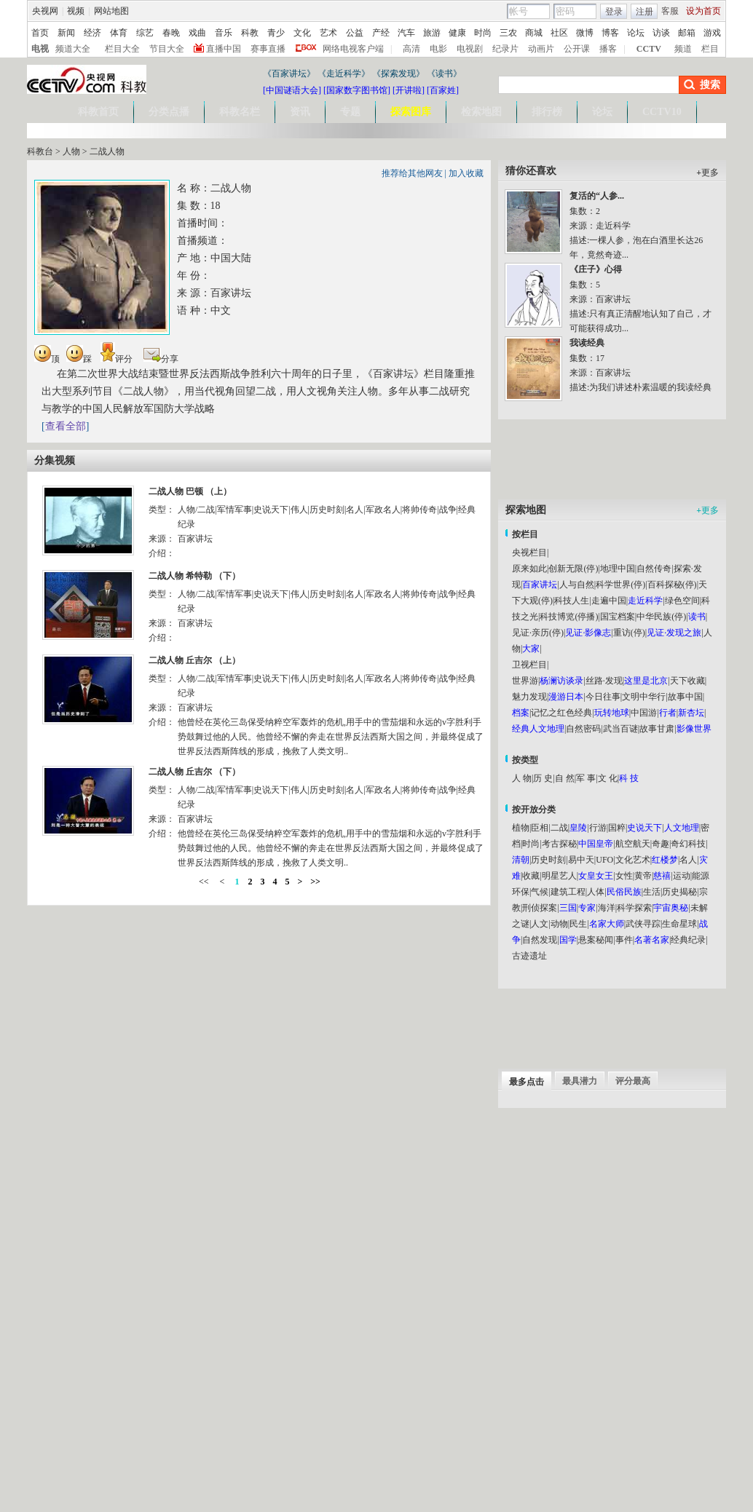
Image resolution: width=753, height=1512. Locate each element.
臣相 (539, 828)
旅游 (432, 33)
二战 (559, 828)
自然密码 (583, 729)
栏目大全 (122, 49)
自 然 (565, 778)
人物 (71, 151)
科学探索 (634, 908)
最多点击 (526, 1082)
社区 (559, 33)
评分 (116, 359)
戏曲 (197, 33)
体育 (118, 33)
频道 (683, 49)
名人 (688, 860)
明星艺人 (559, 876)
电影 (438, 49)
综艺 (145, 33)
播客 (608, 49)
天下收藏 (687, 681)
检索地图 (481, 111)
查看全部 (65, 426)
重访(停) (629, 633)
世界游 (525, 681)
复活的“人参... (596, 196)
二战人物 (107, 151)
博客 (610, 33)
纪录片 (505, 49)
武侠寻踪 (643, 924)
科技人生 (571, 600)
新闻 (66, 33)
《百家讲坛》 (289, 73)
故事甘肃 (656, 729)
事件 (624, 940)
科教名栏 (239, 111)
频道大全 (72, 49)
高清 (411, 49)
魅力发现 (529, 697)
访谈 (661, 33)
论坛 (635, 33)
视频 (75, 11)
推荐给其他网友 (412, 173)
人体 (595, 892)
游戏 (712, 33)
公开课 (577, 49)
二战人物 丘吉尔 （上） (194, 660)
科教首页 (98, 111)
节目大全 (166, 49)
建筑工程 (568, 892)
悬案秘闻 (595, 940)
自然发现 (539, 940)
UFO (604, 860)
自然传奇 (653, 568)
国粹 (617, 828)
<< (205, 881)
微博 (585, 33)
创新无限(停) (573, 568)
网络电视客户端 (353, 49)
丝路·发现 (604, 681)
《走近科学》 (344, 73)
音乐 (223, 33)
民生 (578, 924)
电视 (40, 49)
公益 (354, 33)
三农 (508, 33)
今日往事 (603, 697)
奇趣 (660, 844)
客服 (670, 11)
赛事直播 (268, 49)
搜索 (710, 84)
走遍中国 (608, 600)
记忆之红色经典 (561, 713)
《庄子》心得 (595, 269)
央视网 (45, 11)
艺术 (328, 33)
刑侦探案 (539, 908)
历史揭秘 (679, 892)
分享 (160, 359)
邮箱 (686, 33)
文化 (302, 33)
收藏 (531, 876)
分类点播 (169, 111)
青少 (276, 33)
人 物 (522, 778)
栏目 (710, 49)
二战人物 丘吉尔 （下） (194, 772)
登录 (614, 12)
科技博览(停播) (569, 616)
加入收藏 (466, 173)
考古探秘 (559, 844)
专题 (350, 111)
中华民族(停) (661, 616)
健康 (457, 33)
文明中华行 (644, 697)
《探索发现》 (398, 73)
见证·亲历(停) (538, 633)
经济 (92, 33)
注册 (644, 12)
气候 (539, 892)
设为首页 (703, 11)
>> (315, 881)
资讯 (300, 111)
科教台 (40, 151)
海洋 (606, 908)
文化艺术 (632, 860)
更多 (707, 172)
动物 (559, 924)
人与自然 (576, 584)
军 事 (586, 778)
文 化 (608, 778)
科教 (250, 33)
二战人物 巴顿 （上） (190, 491)
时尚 (483, 33)
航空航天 (632, 844)
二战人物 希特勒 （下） (194, 576)
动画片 (541, 49)
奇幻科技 (688, 844)
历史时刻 (548, 860)
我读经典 (586, 343)
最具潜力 (579, 1081)
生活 (652, 892)
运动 (681, 876)
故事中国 (685, 697)
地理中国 (617, 568)
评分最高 (632, 1081)
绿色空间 (682, 600)
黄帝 (643, 876)
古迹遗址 (529, 956)
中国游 (644, 713)
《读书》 (444, 73)
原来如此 (529, 568)
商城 (534, 33)
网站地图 (111, 11)
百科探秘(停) (672, 584)
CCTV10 (662, 111)
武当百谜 (620, 729)
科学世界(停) (620, 584)
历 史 (543, 778)
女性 (624, 876)
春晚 (171, 33)
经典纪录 (688, 940)
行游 (598, 828)
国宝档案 (617, 616)
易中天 (581, 860)
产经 (381, 33)
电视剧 (470, 49)
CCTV (648, 49)
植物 (520, 828)
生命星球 (679, 924)
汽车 (406, 33)
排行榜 (547, 111)
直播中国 (223, 49)
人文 (539, 924)
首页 (40, 33)
